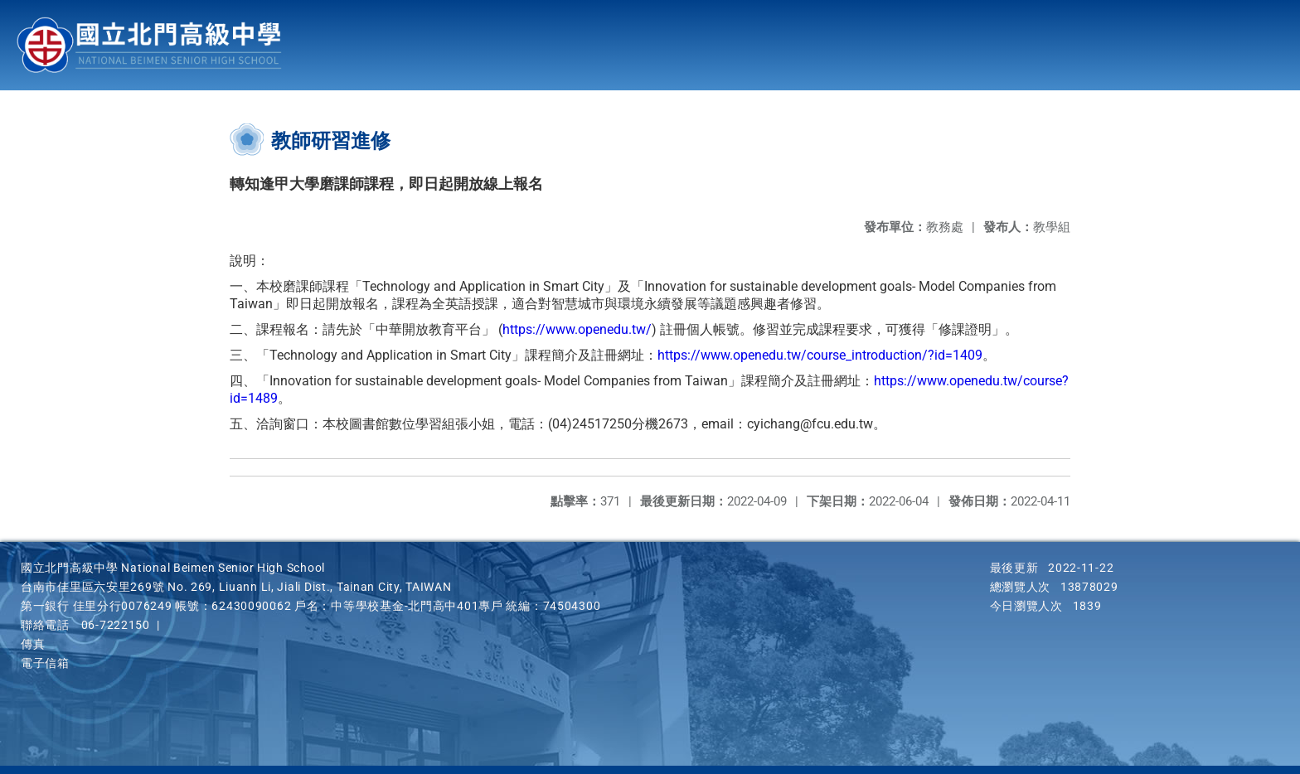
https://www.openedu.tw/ (577, 329)
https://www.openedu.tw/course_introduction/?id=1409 (819, 355)
